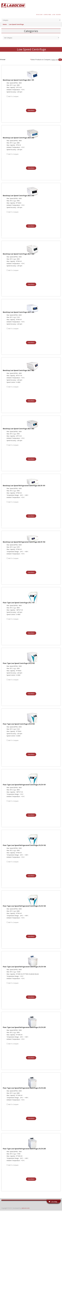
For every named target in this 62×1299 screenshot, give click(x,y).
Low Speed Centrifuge (16, 24)
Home (5, 24)
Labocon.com (25, 1208)
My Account (39, 14)
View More (31, 110)
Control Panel (47, 14)
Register (58, 14)
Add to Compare (13, 96)
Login (53, 14)
